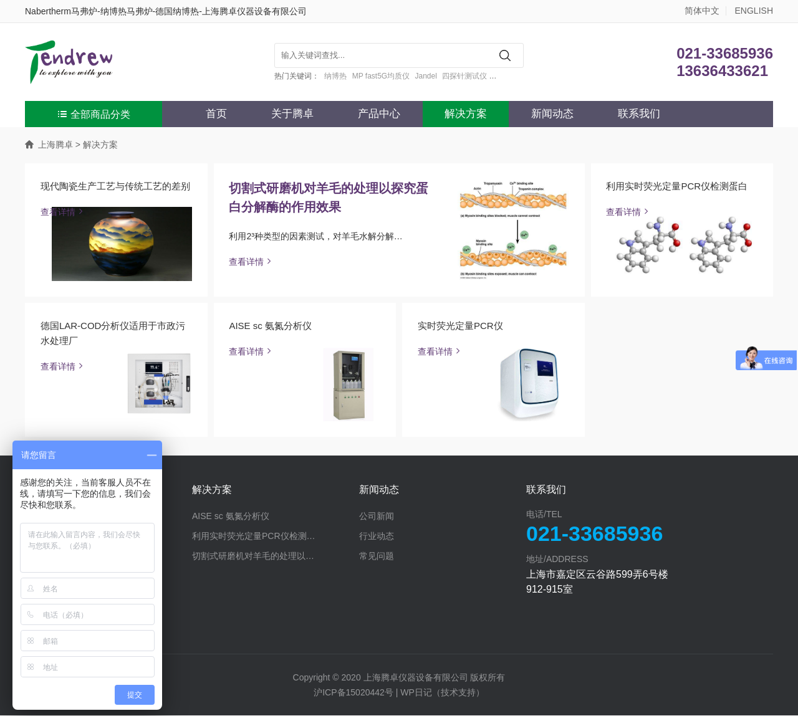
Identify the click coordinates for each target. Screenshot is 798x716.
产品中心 (379, 114)
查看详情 (63, 211)
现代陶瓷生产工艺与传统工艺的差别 (115, 186)
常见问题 (376, 556)
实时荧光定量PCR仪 (460, 326)
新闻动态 (552, 114)
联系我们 (639, 114)
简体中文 (702, 11)
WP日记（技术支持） (442, 693)
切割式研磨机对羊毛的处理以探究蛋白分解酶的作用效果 (329, 197)
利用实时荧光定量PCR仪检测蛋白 (677, 186)
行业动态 (376, 537)
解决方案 (466, 114)
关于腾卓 (292, 114)
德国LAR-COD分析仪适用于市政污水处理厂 (113, 333)
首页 (216, 114)
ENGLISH (754, 11)
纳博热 (335, 76)
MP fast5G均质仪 (381, 76)
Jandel (426, 76)
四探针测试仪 (464, 76)
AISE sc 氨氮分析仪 (270, 326)
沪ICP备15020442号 (353, 693)
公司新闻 (376, 517)
